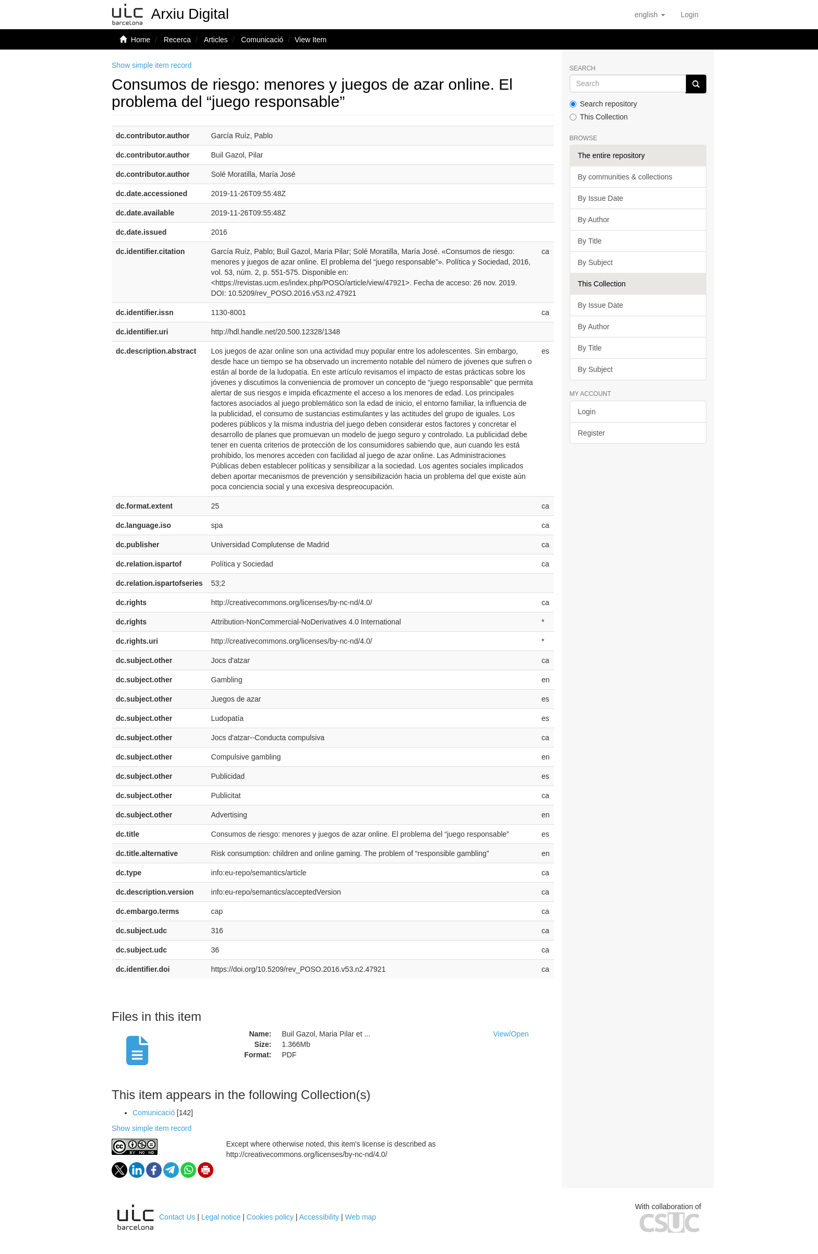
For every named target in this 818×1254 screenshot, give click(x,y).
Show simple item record (151, 65)
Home (140, 39)
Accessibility (319, 1217)
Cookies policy (270, 1217)
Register (591, 433)
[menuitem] (689, 14)
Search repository (603, 104)
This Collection (599, 117)
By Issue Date (600, 198)
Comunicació (262, 39)
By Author (594, 219)
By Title (590, 241)
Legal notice (221, 1217)
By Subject (595, 262)
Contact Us (177, 1217)
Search (583, 68)
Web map (360, 1217)
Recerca (177, 39)
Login (587, 411)
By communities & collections (625, 177)
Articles (216, 39)
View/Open (510, 1034)
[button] (649, 14)
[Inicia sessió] (689, 14)
